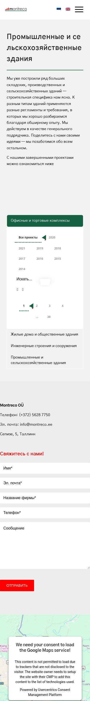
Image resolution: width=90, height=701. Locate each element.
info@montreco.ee (36, 424)
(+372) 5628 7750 (34, 415)
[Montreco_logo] (19, 9)
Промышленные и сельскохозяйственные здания (38, 359)
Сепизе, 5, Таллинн (17, 434)
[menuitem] (76, 9)
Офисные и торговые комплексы (40, 220)
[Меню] (76, 9)
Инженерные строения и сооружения (44, 346)
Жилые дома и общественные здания (44, 334)
